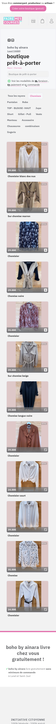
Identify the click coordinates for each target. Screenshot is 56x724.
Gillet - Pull (24, 114)
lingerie (11, 132)
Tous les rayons (16, 95)
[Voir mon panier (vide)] (42, 21)
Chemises (35, 95)
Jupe (38, 108)
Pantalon (12, 102)
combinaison (32, 126)
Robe (25, 102)
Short (10, 114)
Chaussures (13, 126)
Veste (39, 114)
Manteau (12, 120)
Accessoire (28, 120)
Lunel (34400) (13, 51)
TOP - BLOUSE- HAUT (19, 108)
